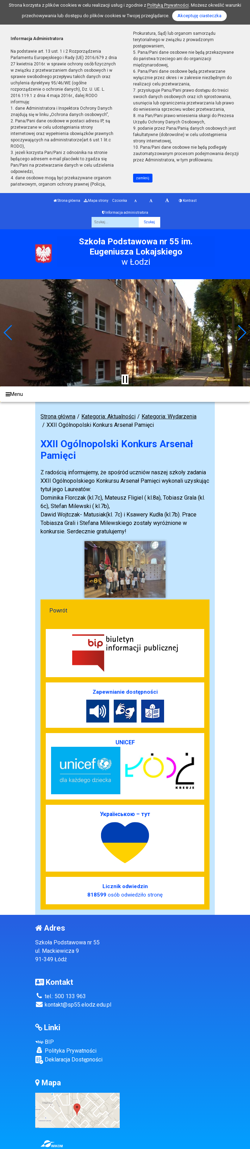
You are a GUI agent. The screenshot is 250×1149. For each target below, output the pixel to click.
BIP (44, 1042)
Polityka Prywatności (65, 1050)
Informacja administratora (125, 212)
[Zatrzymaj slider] (125, 379)
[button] (8, 332)
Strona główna (67, 201)
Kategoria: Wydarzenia (169, 416)
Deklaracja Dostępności (68, 1060)
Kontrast (187, 201)
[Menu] (125, 394)
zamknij (142, 178)
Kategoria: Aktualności (108, 416)
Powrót (58, 610)
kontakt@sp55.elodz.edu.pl (73, 1004)
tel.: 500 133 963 (60, 996)
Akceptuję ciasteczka (199, 15)
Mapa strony (96, 201)
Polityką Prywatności (168, 5)
